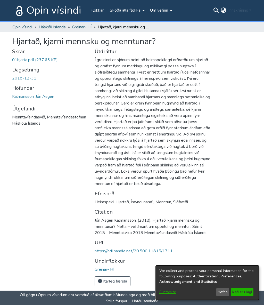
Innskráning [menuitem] (238, 10)
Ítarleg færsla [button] (112, 281)
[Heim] (18, 10)
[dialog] (207, 283)
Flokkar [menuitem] (97, 10)
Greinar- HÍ (82, 27)
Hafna (223, 292)
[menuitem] (127, 10)
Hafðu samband (145, 301)
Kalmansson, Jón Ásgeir (33, 96)
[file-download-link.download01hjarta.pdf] (35, 60)
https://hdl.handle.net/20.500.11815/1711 (134, 251)
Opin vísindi (54, 10)
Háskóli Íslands (52, 27)
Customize (167, 292)
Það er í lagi (242, 292)
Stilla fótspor (116, 301)
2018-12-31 (24, 78)
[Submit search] (216, 10)
